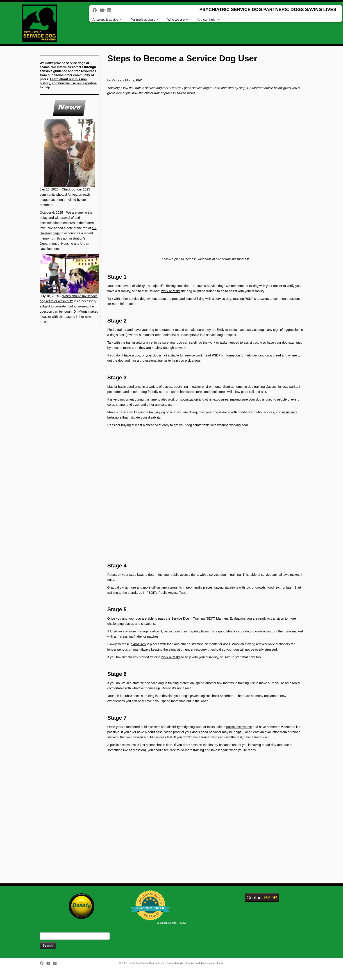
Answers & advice (107, 19)
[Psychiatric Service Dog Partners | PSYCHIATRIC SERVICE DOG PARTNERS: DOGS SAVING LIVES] (39, 23)
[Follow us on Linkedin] (110, 10)
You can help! (208, 19)
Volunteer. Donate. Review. (171, 922)
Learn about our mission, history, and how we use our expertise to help (68, 83)
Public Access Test (171, 592)
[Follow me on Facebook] (96, 10)
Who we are (177, 19)
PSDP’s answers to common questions (273, 298)
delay (44, 218)
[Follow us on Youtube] (103, 10)
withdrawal (62, 218)
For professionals (144, 19)
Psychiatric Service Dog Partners (146, 963)
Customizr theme (214, 963)
